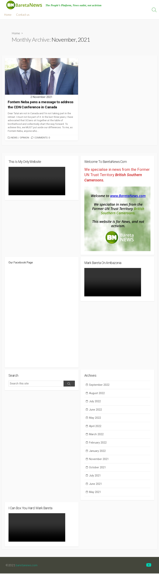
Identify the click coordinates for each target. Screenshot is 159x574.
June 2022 (95, 410)
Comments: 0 (42, 137)
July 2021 (95, 476)
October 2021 (97, 467)
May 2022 (95, 418)
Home (8, 14)
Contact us (22, 14)
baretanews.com (26, 565)
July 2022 (95, 402)
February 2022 (98, 443)
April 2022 (95, 426)
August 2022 (97, 393)
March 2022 (96, 435)
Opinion (24, 137)
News (14, 137)
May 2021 (95, 492)
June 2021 (95, 484)
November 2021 (99, 459)
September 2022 (99, 385)
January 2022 (97, 451)
